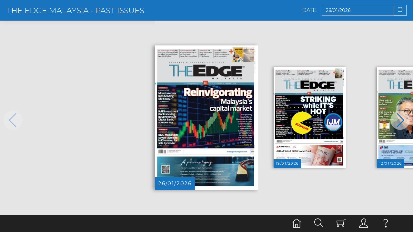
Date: (309, 10)
